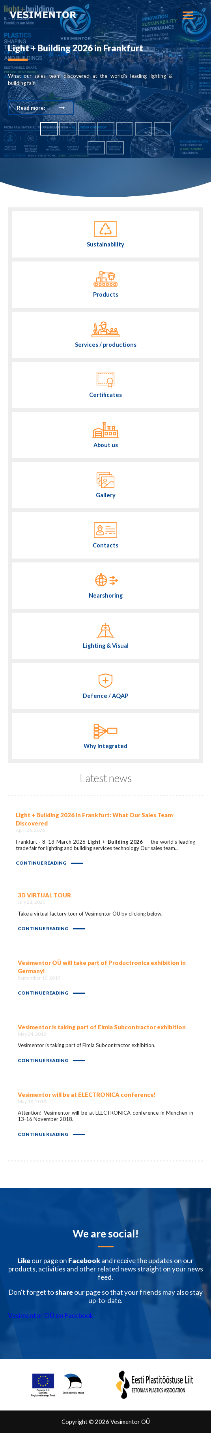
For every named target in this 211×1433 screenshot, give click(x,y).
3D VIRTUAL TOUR (44, 895)
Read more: (31, 107)
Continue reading (41, 863)
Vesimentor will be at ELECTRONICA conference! (87, 1094)
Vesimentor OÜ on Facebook (50, 1315)
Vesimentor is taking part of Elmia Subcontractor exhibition (102, 1027)
